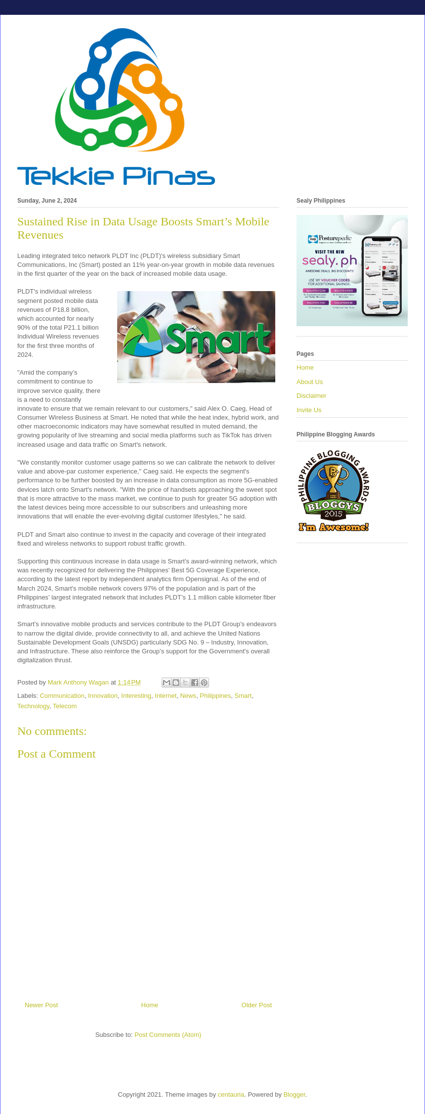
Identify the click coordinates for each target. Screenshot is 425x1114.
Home (150, 1005)
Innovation (103, 695)
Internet (165, 695)
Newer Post (41, 1005)
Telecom (65, 706)
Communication (62, 695)
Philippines (215, 695)
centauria (231, 1094)
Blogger (294, 1094)
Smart (243, 695)
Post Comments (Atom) (167, 1034)
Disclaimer (312, 395)
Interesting (136, 695)
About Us (310, 382)
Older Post (257, 1005)
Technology (33, 706)
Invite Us (309, 410)
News (188, 695)
